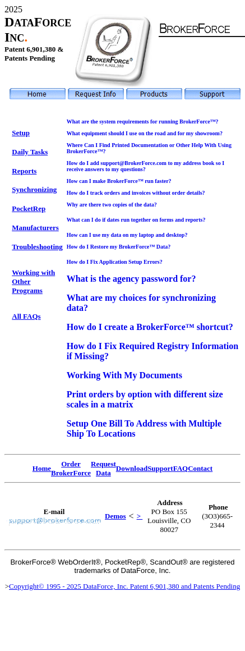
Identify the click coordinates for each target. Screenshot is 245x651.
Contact (200, 468)
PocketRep (28, 208)
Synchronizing (34, 189)
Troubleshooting (37, 246)
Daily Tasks (30, 152)
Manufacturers (35, 227)
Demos (115, 516)
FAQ (180, 468)
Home (42, 468)
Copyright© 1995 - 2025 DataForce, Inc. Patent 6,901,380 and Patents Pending (124, 586)
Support (160, 468)
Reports (24, 171)
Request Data (103, 468)
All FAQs (26, 316)
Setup (21, 133)
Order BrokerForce (71, 468)
